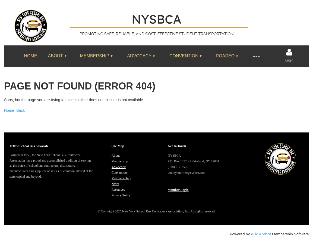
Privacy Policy (121, 195)
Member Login (178, 190)
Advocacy (119, 167)
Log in (289, 52)
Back (20, 110)
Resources (118, 189)
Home (9, 110)
